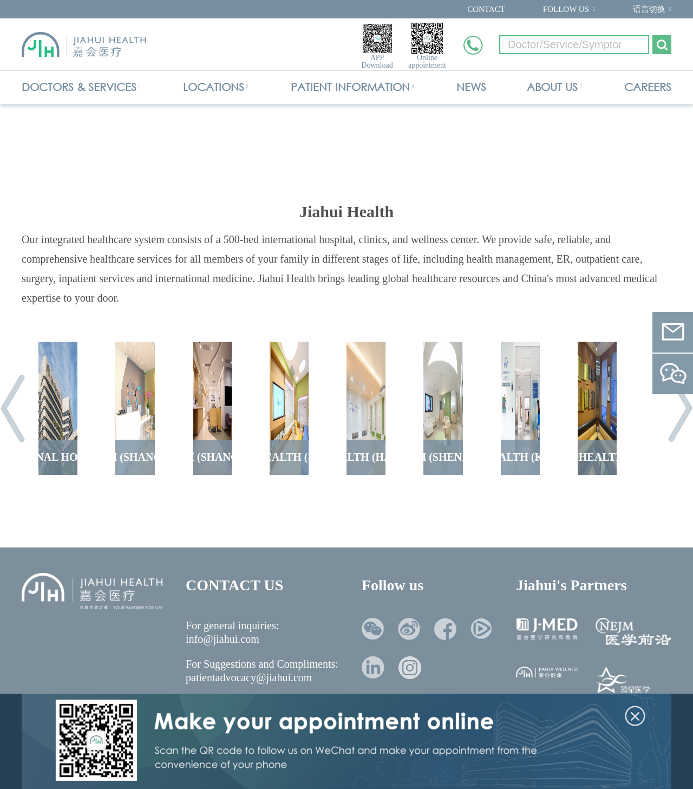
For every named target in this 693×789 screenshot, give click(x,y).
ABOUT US (552, 87)
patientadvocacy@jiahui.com (249, 677)
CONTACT (486, 9)
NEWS (471, 87)
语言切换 (649, 9)
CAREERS (647, 87)
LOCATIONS (213, 87)
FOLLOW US (566, 9)
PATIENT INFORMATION (350, 87)
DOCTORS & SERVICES (79, 87)
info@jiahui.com (222, 639)
